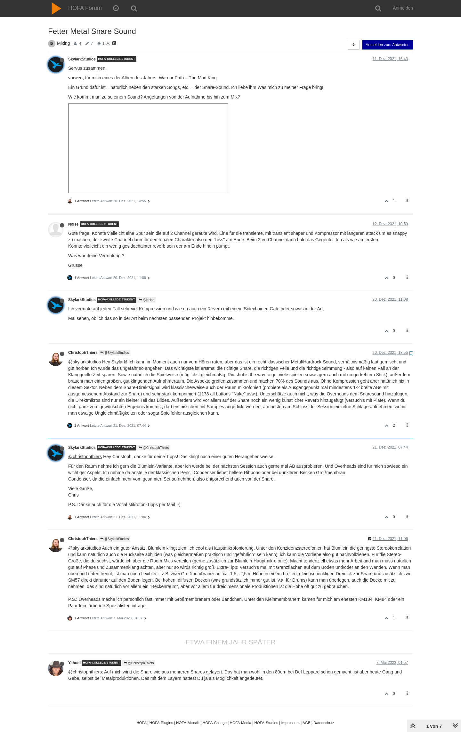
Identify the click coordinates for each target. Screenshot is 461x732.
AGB (307, 722)
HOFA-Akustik (187, 722)
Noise (73, 224)
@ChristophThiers (154, 448)
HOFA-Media (240, 722)
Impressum (290, 722)
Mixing (63, 43)
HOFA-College (215, 722)
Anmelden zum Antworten (387, 45)
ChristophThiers (83, 352)
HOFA (141, 722)
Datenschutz (323, 722)
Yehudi (74, 663)
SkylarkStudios (82, 59)
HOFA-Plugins (161, 722)
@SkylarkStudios (114, 352)
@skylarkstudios (84, 361)
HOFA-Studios (266, 722)
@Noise (147, 300)
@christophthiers (85, 456)
